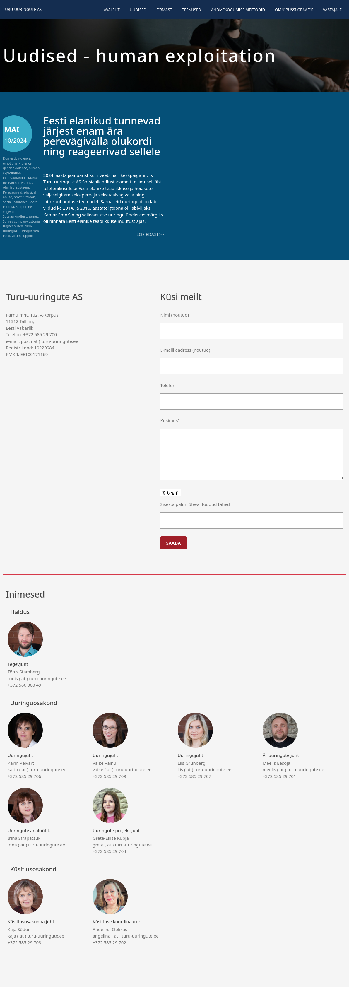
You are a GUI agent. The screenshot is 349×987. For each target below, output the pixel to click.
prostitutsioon (24, 197)
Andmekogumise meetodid (238, 9)
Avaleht (111, 9)
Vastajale (332, 9)
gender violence (15, 168)
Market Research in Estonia (21, 180)
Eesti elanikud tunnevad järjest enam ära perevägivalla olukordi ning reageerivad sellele (102, 136)
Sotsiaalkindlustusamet (20, 216)
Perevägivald (12, 192)
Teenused (191, 9)
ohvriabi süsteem (16, 187)
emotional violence (17, 163)
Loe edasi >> (150, 234)
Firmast (164, 9)
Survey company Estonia (21, 221)
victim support (22, 235)
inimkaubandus (14, 177)
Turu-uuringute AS (22, 9)
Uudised (138, 9)
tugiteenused (13, 226)
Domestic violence (16, 158)
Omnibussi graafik (294, 9)
